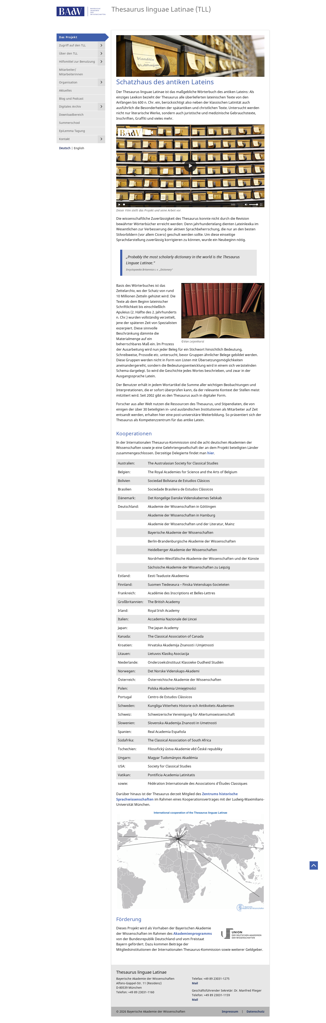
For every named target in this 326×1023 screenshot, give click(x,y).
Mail (195, 983)
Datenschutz (255, 1011)
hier (210, 453)
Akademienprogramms (192, 933)
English (79, 148)
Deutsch (64, 148)
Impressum (230, 1011)
